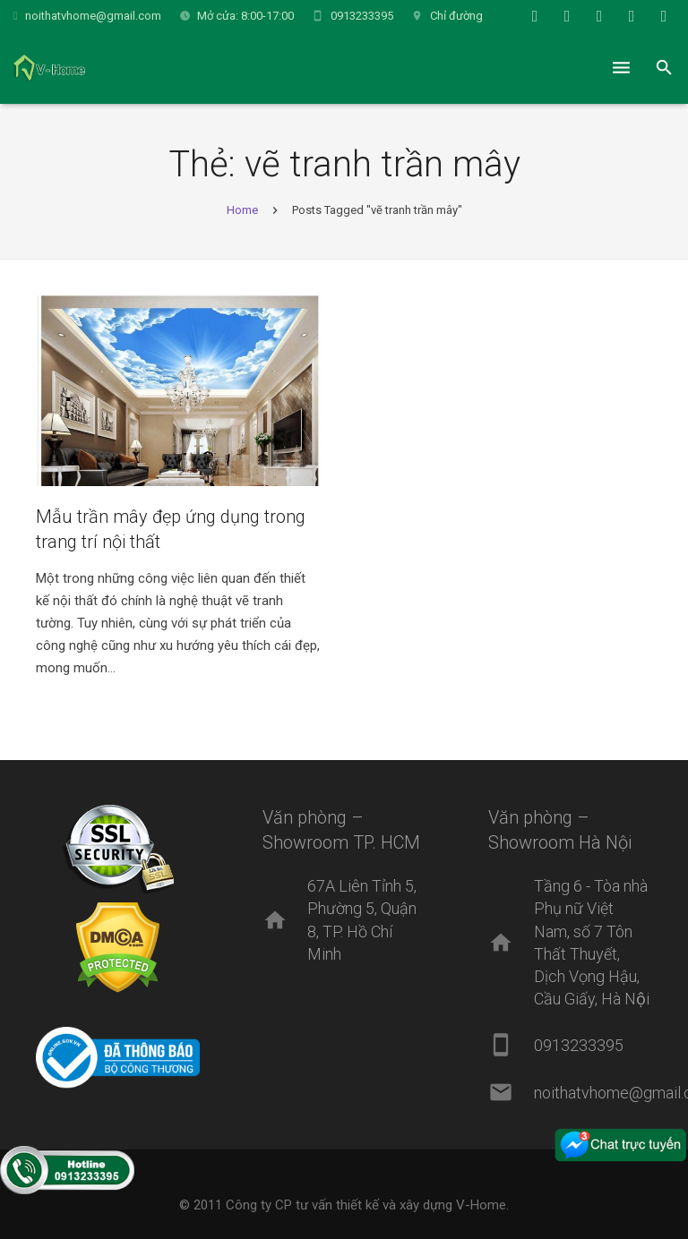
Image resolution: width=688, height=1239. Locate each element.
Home (242, 210)
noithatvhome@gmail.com (93, 15)
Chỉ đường (456, 15)
